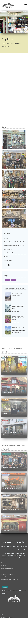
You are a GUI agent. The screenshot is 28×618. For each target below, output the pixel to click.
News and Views (5, 562)
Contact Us (3, 576)
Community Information (7, 568)
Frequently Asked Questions (8, 574)
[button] (25, 5)
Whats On (3, 565)
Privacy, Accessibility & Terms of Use (9, 579)
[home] (11, 5)
